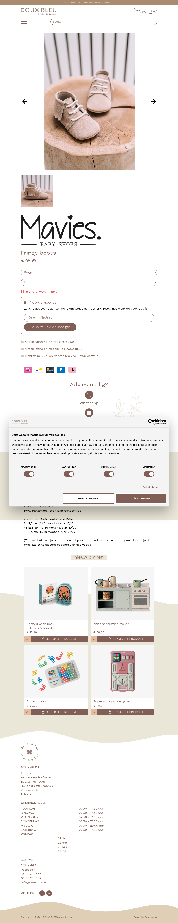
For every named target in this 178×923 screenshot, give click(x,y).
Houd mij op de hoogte (50, 327)
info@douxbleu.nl (34, 882)
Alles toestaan (141, 498)
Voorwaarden (30, 790)
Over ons (27, 773)
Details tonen (151, 486)
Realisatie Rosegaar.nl (145, 917)
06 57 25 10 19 (31, 878)
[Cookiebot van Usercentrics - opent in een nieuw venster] (150, 422)
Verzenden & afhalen (36, 777)
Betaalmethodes (33, 781)
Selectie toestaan (88, 498)
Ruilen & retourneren (37, 786)
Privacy (26, 794)
